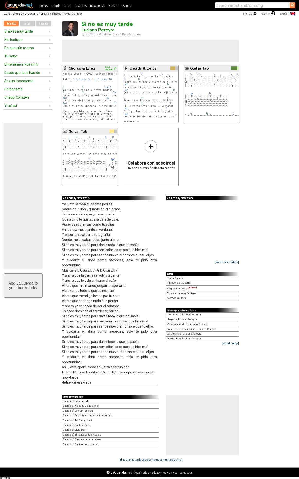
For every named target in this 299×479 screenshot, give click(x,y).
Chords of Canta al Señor (77, 425)
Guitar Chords (13, 13)
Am (191, 93)
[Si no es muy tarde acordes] (135, 459)
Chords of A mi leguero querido (81, 444)
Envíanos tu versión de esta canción (150, 155)
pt (176, 472)
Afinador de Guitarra (179, 282)
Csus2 (82, 79)
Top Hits (11, 23)
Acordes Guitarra (177, 298)
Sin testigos (13, 39)
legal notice (141, 472)
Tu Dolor (10, 56)
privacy (156, 472)
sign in (266, 13)
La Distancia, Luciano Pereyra (184, 333)
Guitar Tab (199, 68)
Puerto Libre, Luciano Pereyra (184, 338)
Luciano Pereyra (38, 13)
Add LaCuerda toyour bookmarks (23, 285)
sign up (247, 13)
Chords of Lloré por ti (75, 429)
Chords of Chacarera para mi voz (82, 439)
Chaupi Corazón (16, 97)
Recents (43, 23)
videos (112, 6)
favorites (81, 6)
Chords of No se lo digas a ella (81, 405)
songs (44, 6)
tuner (67, 6)
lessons (126, 6)
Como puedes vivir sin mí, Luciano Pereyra (191, 329)
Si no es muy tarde (18, 31)
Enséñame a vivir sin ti (21, 64)
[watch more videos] (227, 262)
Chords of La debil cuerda (78, 410)
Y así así (10, 105)
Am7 (65, 97)
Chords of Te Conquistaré (77, 420)
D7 (89, 79)
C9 (89, 159)
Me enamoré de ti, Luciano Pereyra (187, 324)
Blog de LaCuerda (182, 288)
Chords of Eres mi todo (76, 401)
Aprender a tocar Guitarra (182, 293)
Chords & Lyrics (82, 68)
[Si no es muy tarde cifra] (167, 459)
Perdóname (13, 89)
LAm (126, 84)
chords (55, 6)
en (170, 472)
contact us (186, 472)
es (164, 472)
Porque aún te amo (19, 48)
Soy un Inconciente (18, 81)
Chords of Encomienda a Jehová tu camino (87, 415)
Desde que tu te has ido (22, 72)
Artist (27, 23)
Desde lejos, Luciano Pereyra (184, 314)
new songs (97, 6)
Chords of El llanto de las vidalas (82, 434)
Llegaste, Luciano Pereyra (182, 319)
